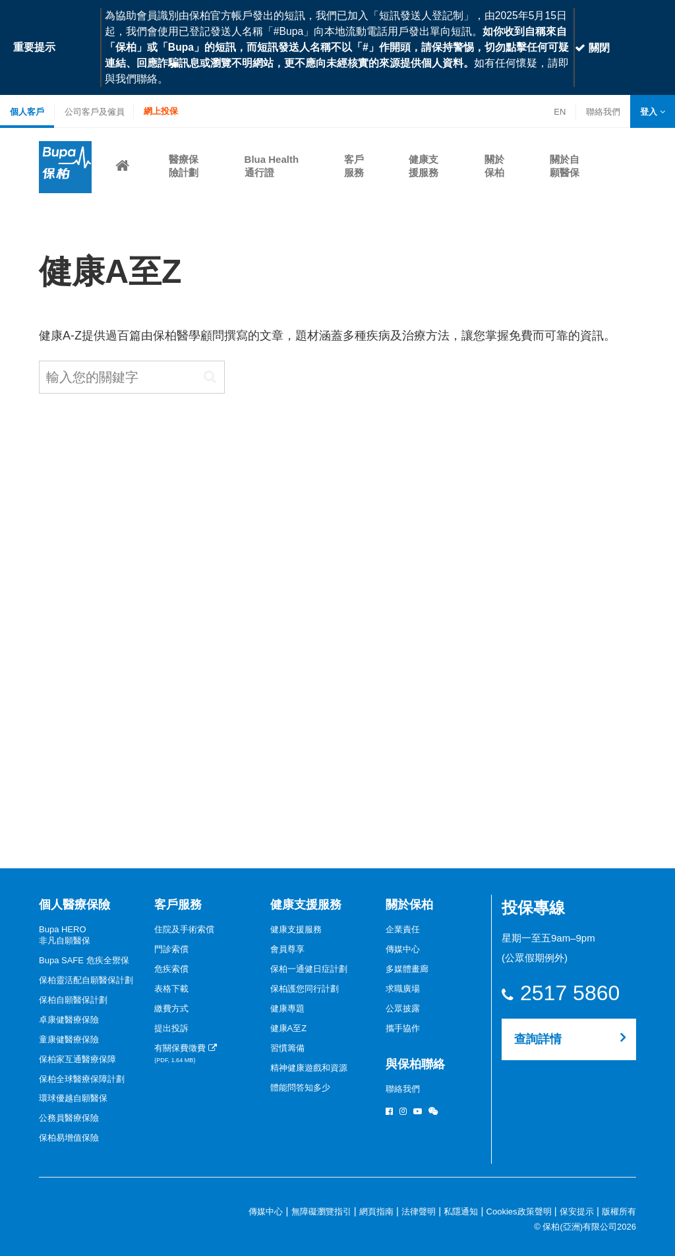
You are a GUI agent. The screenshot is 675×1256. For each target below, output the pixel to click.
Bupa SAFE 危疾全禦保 (84, 960)
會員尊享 (287, 949)
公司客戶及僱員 (95, 112)
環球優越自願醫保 (73, 1098)
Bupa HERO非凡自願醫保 (64, 934)
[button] (652, 112)
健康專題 (287, 1008)
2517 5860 (569, 993)
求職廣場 (403, 989)
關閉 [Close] (592, 47)
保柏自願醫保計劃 (73, 1000)
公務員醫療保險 (69, 1118)
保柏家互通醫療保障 (77, 1059)
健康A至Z (288, 1028)
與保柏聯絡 (415, 1064)
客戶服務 (178, 904)
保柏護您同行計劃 (304, 989)
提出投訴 (171, 1028)
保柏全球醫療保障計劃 (82, 1079)
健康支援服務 (305, 904)
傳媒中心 (403, 949)
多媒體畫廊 (407, 969)
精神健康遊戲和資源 (308, 1068)
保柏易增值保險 (69, 1138)
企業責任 (403, 929)
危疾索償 (171, 969)
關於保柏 (409, 904)
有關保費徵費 (185, 1053)
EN (560, 112)
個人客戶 (27, 112)
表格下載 (171, 989)
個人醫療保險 (74, 904)
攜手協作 (403, 1028)
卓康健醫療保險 (69, 1020)
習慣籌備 (287, 1048)
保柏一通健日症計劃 (308, 969)
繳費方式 (171, 1008)
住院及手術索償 (184, 929)
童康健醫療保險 (69, 1039)
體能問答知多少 (300, 1087)
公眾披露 (403, 1008)
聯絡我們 (602, 113)
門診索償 (171, 949)
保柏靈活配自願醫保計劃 (86, 980)
